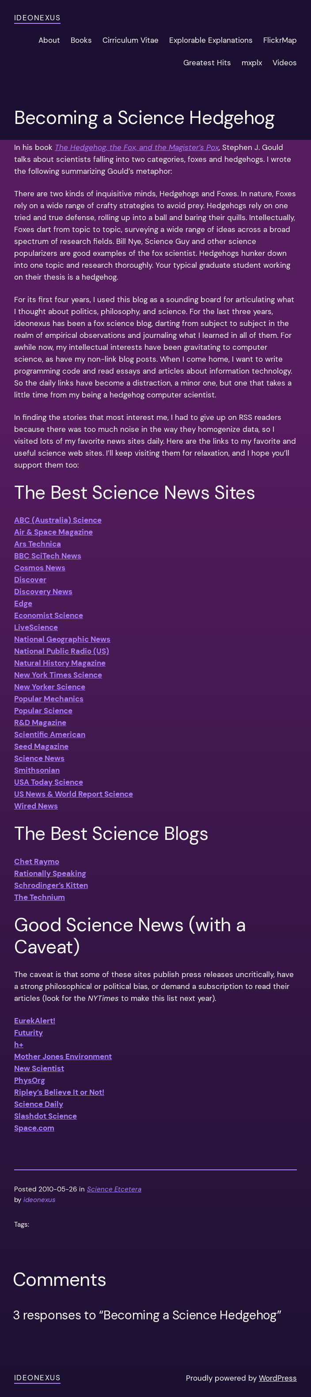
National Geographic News (62, 639)
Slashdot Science (45, 1116)
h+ (18, 1044)
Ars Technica (37, 544)
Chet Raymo (36, 861)
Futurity (28, 1032)
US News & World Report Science (73, 794)
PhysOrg (29, 1080)
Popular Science (43, 710)
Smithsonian (37, 770)
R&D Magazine (40, 722)
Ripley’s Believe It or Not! (59, 1092)
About (49, 40)
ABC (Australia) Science (58, 520)
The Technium (39, 897)
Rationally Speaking (50, 873)
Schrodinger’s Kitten (51, 885)
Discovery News (43, 591)
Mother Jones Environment (63, 1056)
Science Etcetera (114, 1189)
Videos (285, 62)
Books (81, 40)
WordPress (278, 1378)
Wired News (36, 806)
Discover (30, 579)
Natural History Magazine (60, 663)
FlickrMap (280, 40)
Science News (39, 758)
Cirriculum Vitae (130, 40)
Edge (23, 603)
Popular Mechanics (48, 699)
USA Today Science (48, 782)
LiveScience (36, 627)
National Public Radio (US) (61, 651)
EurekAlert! (34, 1021)
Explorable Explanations (211, 40)
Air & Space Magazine (53, 532)
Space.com (34, 1128)
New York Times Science (58, 675)
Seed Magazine (41, 746)
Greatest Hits (207, 62)
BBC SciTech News (47, 556)
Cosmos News (39, 568)
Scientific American (49, 734)
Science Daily (38, 1104)
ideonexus (37, 17)
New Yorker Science (49, 687)
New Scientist (39, 1068)
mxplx (252, 62)
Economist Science (48, 615)
